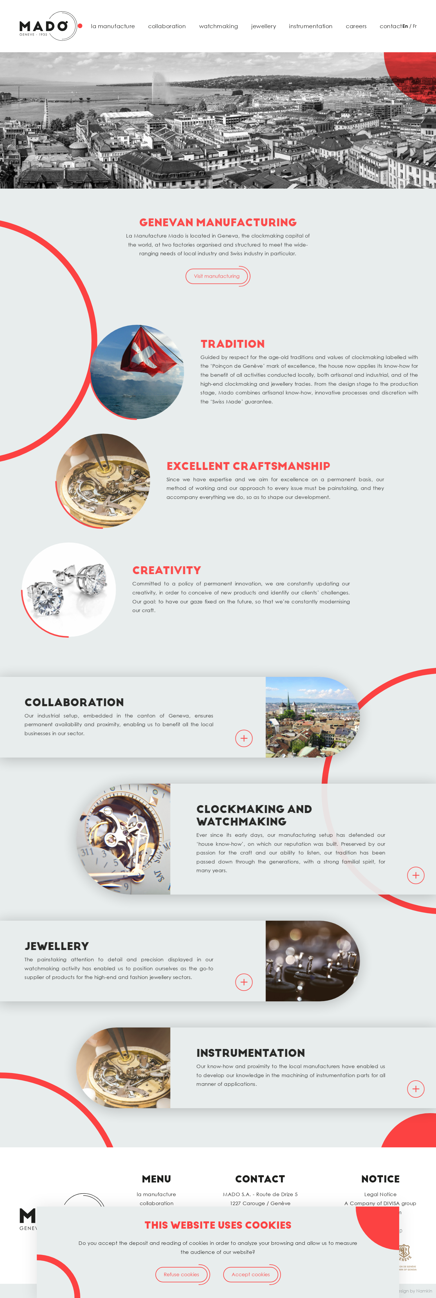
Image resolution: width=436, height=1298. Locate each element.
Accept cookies (251, 1274)
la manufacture (113, 26)
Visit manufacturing (216, 298)
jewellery (263, 26)
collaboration (167, 26)
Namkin (424, 1291)
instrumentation (311, 26)
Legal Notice (380, 1194)
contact (391, 26)
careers (356, 26)
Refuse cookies (181, 1274)
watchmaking (218, 26)
